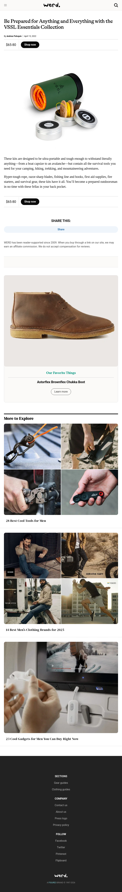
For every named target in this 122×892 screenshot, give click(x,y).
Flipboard (61, 860)
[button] (5, 5)
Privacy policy (61, 825)
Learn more (61, 391)
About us (61, 811)
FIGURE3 (52, 882)
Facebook (61, 840)
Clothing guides (61, 789)
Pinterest (61, 853)
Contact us (61, 805)
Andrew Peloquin (14, 36)
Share (61, 229)
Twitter (61, 847)
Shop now (30, 44)
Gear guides (61, 782)
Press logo (61, 818)
